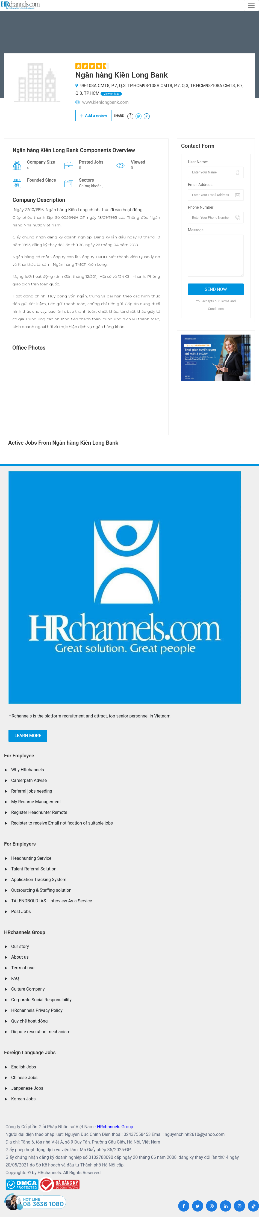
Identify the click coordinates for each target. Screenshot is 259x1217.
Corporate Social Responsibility (41, 999)
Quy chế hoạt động (29, 1021)
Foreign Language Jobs (30, 1052)
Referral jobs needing (31, 791)
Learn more (27, 735)
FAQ (15, 978)
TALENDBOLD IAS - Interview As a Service (51, 900)
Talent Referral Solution (34, 869)
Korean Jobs (23, 1098)
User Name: (198, 162)
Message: (196, 230)
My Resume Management (36, 801)
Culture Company (28, 989)
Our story (20, 946)
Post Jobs (21, 911)
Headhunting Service (31, 858)
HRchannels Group (24, 932)
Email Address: (200, 184)
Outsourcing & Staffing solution (41, 890)
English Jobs (23, 1067)
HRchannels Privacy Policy (37, 1010)
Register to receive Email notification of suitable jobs (62, 823)
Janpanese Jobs (27, 1088)
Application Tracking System (38, 879)
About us (20, 957)
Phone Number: (201, 207)
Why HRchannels (27, 769)
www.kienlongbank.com (105, 102)
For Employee (19, 755)
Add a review (93, 115)
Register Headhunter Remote (39, 812)
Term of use (22, 967)
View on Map (111, 93)
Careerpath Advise (29, 780)
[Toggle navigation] (251, 5)
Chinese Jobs (24, 1077)
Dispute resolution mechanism (40, 1031)
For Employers (20, 844)
